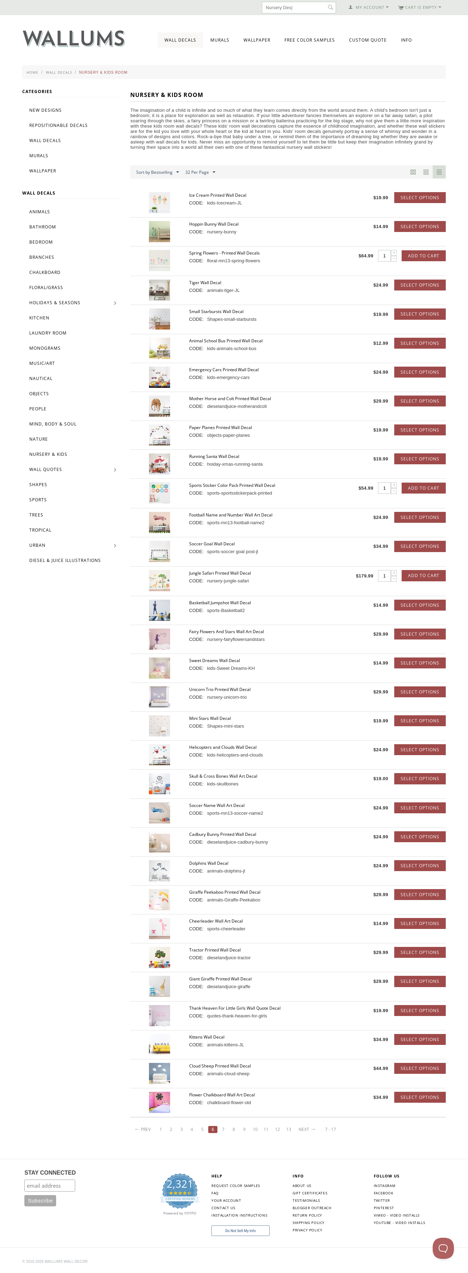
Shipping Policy (309, 1222)
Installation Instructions (239, 1215)
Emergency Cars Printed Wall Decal (224, 370)
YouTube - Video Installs (399, 1222)
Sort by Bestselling (157, 172)
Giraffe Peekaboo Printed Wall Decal (224, 892)
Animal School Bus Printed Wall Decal (226, 341)
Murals (219, 40)
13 (288, 1129)
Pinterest (384, 1207)
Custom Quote (368, 40)
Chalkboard (45, 272)
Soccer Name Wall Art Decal (217, 805)
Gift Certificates (310, 1193)
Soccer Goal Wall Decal (212, 544)
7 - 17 (330, 1129)
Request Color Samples (235, 1185)
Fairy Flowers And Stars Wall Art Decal (226, 632)
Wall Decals (180, 40)
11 (266, 1129)
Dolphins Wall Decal (208, 863)
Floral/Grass (46, 287)
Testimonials (306, 1200)
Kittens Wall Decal (206, 1037)
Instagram (384, 1185)
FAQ (215, 1193)
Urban (37, 545)
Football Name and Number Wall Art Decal (230, 515)
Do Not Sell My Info (241, 1231)
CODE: (196, 203)
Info (406, 40)
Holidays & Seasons (54, 303)
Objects (39, 394)
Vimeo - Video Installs (397, 1215)
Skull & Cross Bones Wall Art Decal (223, 776)
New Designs (45, 110)
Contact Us (223, 1207)
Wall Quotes (45, 469)
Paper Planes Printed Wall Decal (220, 427)
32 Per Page (200, 172)
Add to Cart (423, 256)
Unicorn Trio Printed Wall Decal (220, 689)
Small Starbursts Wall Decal (216, 311)
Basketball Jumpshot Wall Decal (220, 603)
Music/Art (42, 363)
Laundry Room (48, 333)
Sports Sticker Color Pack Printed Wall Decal (232, 485)
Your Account (226, 1200)
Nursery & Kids (48, 454)
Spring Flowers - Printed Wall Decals (224, 253)
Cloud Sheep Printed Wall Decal (220, 1066)
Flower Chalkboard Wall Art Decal (222, 1095)
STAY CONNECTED (50, 1173)
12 (277, 1129)
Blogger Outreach (312, 1207)
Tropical (40, 530)
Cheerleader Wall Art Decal (216, 921)
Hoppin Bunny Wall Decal (214, 224)
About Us (302, 1185)
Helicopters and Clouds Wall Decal (223, 747)
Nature (38, 439)
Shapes (38, 485)
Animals (39, 212)
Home (32, 72)
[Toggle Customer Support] (443, 1248)
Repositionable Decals (58, 125)
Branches (41, 257)
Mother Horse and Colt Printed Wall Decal (230, 399)
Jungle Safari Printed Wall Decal (220, 573)
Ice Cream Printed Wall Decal (217, 195)
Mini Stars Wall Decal (210, 718)
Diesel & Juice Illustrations (65, 560)
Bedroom (41, 242)
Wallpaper (257, 40)
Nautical (41, 378)
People (38, 409)
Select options (420, 198)
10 (255, 1129)
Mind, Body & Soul (53, 424)
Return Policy (307, 1215)
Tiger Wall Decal (205, 283)
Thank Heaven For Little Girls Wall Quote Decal (235, 1008)
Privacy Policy (307, 1230)
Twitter (382, 1200)
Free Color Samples (309, 40)
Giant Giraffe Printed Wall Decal (220, 979)
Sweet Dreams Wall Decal (214, 660)
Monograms (45, 348)
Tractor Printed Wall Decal (215, 950)
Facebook (384, 1193)
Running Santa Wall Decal (214, 456)
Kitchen (39, 318)
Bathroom (42, 227)
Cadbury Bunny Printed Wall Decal (222, 834)
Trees (36, 515)
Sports (38, 500)
